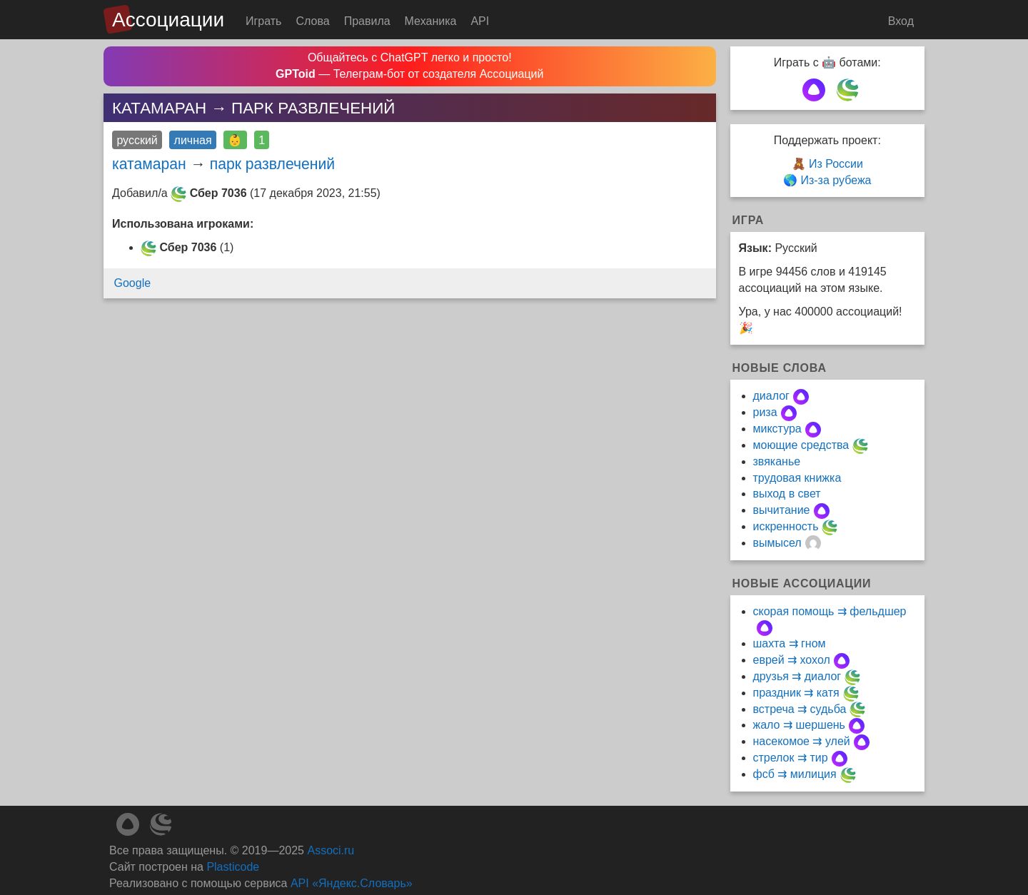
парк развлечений (272, 164)
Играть (263, 21)
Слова (312, 21)
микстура (777, 429)
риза (765, 412)
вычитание (781, 510)
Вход (901, 21)
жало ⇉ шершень (799, 725)
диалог (771, 396)
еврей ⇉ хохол (791, 660)
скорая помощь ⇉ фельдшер (830, 611)
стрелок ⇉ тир (790, 758)
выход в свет (787, 493)
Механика (431, 21)
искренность (786, 526)
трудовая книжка (797, 478)
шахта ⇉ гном (789, 643)
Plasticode (232, 867)
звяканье (777, 461)
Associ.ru (330, 850)
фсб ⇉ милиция (795, 774)
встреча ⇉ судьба (800, 709)
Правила (367, 21)
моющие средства (801, 445)
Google (132, 283)
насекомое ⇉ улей (801, 741)
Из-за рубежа (835, 180)
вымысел (777, 543)
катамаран (149, 164)
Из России (836, 164)
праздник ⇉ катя (796, 693)
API (479, 21)
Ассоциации (168, 20)
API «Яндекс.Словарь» (352, 883)
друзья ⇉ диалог (797, 676)
